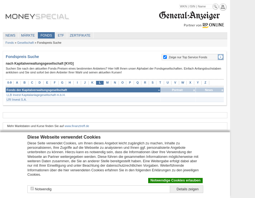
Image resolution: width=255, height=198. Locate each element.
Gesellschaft (25, 42)
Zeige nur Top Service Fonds (188, 57)
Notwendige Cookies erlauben (175, 180)
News (10, 35)
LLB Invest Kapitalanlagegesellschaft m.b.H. (36, 95)
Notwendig (43, 189)
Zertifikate (80, 35)
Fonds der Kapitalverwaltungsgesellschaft (37, 90)
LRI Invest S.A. (17, 99)
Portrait (177, 90)
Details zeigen (188, 189)
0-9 (9, 82)
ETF (61, 35)
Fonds (46, 35)
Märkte (28, 35)
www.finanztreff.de (77, 126)
